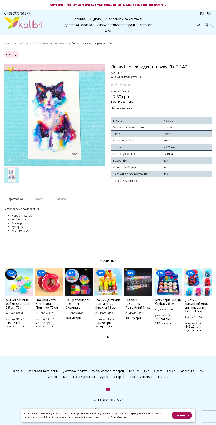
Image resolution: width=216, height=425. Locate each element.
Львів (65, 377)
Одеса (158, 371)
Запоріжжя (187, 371)
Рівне (132, 377)
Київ (147, 371)
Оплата (37, 199)
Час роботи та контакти (124, 19)
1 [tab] (108, 337)
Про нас (134, 371)
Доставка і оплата (78, 25)
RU (202, 13)
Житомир (146, 377)
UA (209, 13)
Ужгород (118, 377)
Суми (202, 371)
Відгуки (96, 19)
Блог (108, 30)
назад (11, 54)
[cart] (206, 24)
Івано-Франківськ (84, 377)
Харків (171, 371)
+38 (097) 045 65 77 (108, 400)
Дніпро (52, 377)
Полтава (162, 377)
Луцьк (104, 377)
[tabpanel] (19, 303)
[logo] (23, 24)
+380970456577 (17, 13)
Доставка (16, 199)
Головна (79, 19)
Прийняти (182, 415)
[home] (12, 43)
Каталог (145, 25)
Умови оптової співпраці (116, 25)
